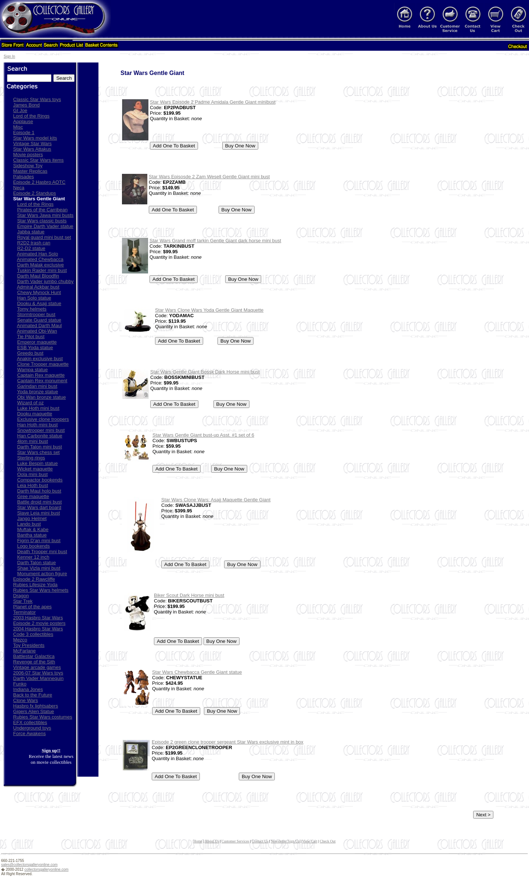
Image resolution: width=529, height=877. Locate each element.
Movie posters (28, 154)
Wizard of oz (30, 402)
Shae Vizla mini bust (39, 568)
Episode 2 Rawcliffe (34, 579)
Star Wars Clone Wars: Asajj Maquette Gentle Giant (215, 499)
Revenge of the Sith (34, 662)
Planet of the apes (32, 606)
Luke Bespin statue (37, 463)
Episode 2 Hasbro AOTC (39, 182)
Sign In (9, 56)
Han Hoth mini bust (37, 424)
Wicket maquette (35, 469)
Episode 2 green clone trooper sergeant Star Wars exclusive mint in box (227, 742)
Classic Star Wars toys (37, 99)
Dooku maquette (34, 413)
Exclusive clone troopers (43, 419)
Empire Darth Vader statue (45, 226)
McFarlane (24, 651)
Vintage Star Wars (32, 143)
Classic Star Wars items (38, 160)
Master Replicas (30, 171)
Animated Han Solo (37, 254)
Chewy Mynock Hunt (39, 292)
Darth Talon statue (36, 562)
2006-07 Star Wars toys (38, 673)
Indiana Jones (28, 689)
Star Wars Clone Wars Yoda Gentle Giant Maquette (209, 310)
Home (197, 841)
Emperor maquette (37, 342)
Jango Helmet (32, 518)
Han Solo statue (34, 298)
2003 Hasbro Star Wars (38, 617)
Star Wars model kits (35, 138)
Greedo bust (30, 353)
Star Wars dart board (39, 507)
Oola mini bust (32, 474)
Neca (18, 187)
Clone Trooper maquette (43, 364)
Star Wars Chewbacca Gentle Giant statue (197, 672)
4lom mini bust (32, 441)
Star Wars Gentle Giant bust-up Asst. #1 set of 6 (203, 435)
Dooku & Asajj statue (39, 303)
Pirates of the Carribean (42, 209)
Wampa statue (32, 369)
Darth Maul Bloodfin (38, 276)
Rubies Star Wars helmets (41, 590)
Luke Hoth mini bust (38, 408)
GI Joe (20, 110)
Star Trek (23, 601)
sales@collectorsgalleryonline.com (29, 865)
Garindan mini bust (37, 386)
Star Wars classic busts (42, 220)
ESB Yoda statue (35, 347)
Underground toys (32, 728)
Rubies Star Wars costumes (42, 717)
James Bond (26, 105)
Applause (23, 121)
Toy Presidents (28, 645)
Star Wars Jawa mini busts (45, 215)
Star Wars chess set (38, 452)
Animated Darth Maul (39, 325)
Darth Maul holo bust (39, 491)
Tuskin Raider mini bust (41, 270)
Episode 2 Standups (34, 193)
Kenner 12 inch (33, 557)
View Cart (309, 841)
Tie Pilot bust (30, 336)
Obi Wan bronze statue (41, 397)
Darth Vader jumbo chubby (45, 281)
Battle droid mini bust (39, 502)
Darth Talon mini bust (39, 447)
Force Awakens (29, 733)
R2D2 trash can (33, 243)
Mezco (20, 639)
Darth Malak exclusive (40, 265)
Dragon (21, 595)
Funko (19, 684)
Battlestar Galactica (34, 656)
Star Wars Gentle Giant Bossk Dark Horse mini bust (205, 372)
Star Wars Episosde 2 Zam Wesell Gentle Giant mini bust (209, 176)
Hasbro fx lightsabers (35, 706)
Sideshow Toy (28, 165)
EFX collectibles (30, 722)
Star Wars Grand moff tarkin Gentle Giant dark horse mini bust (215, 240)
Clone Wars (25, 700)
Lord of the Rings (31, 116)
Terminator (24, 612)
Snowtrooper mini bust (41, 430)
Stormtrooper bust (36, 314)
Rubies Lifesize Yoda (35, 584)
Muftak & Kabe (32, 529)
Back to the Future (32, 695)
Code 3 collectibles (33, 634)
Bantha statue (32, 535)
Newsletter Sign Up (285, 841)
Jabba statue (30, 232)
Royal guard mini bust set (44, 237)
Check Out (328, 841)
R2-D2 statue (31, 248)
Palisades (23, 176)
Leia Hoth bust (32, 485)
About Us (212, 841)
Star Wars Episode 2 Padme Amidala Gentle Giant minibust (213, 102)
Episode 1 (24, 132)
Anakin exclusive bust (40, 358)
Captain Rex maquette (41, 375)
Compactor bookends (40, 480)
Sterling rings (31, 458)
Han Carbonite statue (39, 435)
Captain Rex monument (42, 380)
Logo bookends (33, 546)
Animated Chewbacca (40, 259)
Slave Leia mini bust (38, 513)
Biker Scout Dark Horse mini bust (189, 595)
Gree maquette (33, 496)
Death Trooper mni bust (42, 551)
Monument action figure (42, 573)
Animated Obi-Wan (37, 331)
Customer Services (235, 841)
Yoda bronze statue (37, 391)
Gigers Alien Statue (33, 711)
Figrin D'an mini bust (39, 540)
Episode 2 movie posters (39, 623)
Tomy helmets (31, 309)
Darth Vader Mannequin (38, 678)
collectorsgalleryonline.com (46, 869)
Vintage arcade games (37, 667)
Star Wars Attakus (32, 149)
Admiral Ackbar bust (38, 287)
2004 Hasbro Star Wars (38, 628)
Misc (18, 127)
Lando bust (29, 524)
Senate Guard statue (39, 320)
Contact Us (260, 841)
